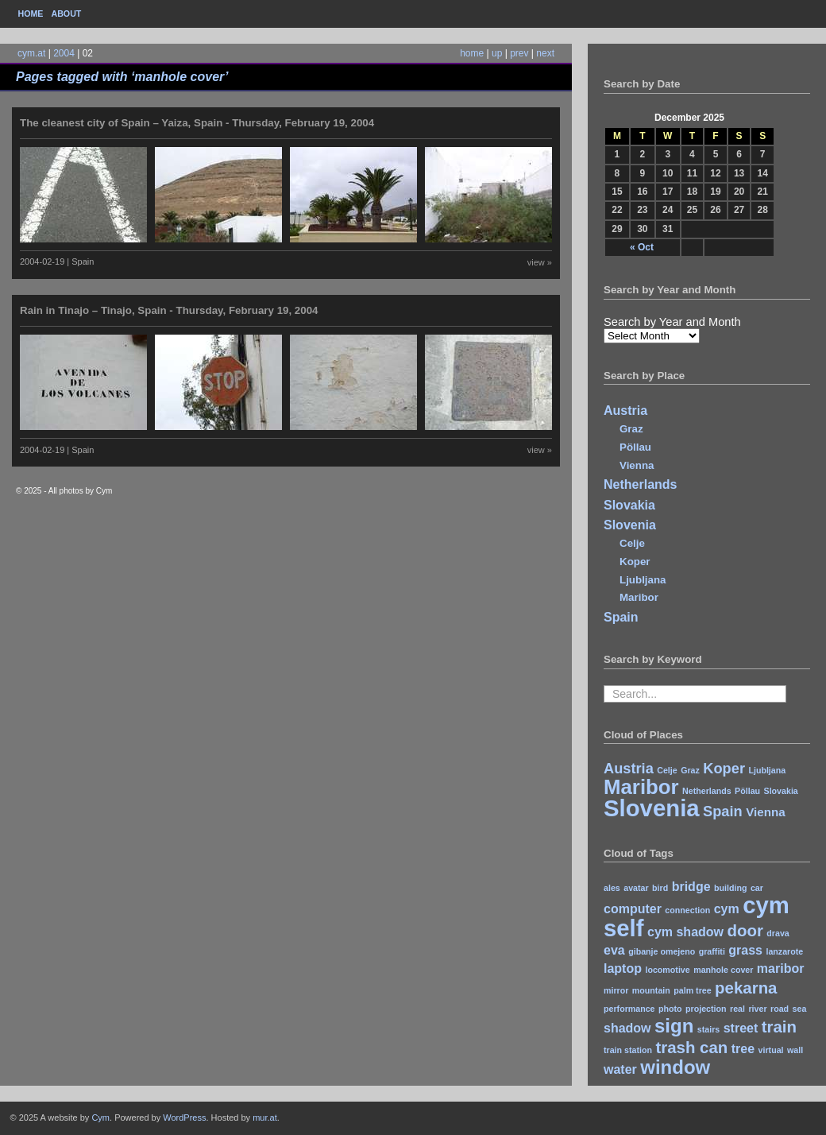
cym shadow (685, 932)
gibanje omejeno (661, 951)
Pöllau (635, 447)
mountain (651, 990)
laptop (623, 968)
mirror (616, 990)
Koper (635, 562)
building (730, 888)
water (620, 1069)
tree (743, 1049)
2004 (64, 53)
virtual (771, 1050)
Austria (625, 410)
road (779, 1008)
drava (777, 933)
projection (706, 1008)
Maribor (639, 597)
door (744, 930)
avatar (635, 888)
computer (633, 909)
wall (795, 1050)
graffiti (712, 951)
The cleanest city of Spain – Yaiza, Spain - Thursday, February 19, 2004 (197, 123)
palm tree (692, 990)
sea (800, 1008)
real (737, 1008)
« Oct (642, 247)
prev (519, 53)
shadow (627, 1028)
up (497, 53)
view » (539, 262)
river (757, 1008)
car (757, 888)
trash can (691, 1047)
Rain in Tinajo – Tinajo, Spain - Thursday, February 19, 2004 (169, 310)
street (741, 1028)
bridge (691, 886)
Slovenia (630, 525)
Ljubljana (643, 580)
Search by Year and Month (672, 322)
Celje (632, 543)
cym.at (31, 53)
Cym (100, 1117)
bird (660, 888)
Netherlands (640, 484)
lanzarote (784, 951)
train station (628, 1050)
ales (612, 888)
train (779, 1026)
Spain (621, 617)
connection (687, 910)
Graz (631, 429)
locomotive (667, 969)
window (675, 1067)
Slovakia (629, 505)
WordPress (184, 1117)
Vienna (637, 465)
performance (629, 1008)
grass (745, 950)
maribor (781, 968)
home (472, 53)
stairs (708, 1029)
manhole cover (723, 969)
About (66, 13)
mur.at (265, 1117)
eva (614, 950)
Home (31, 13)
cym (726, 909)
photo (670, 1008)
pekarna (746, 987)
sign (673, 1025)
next (545, 53)
